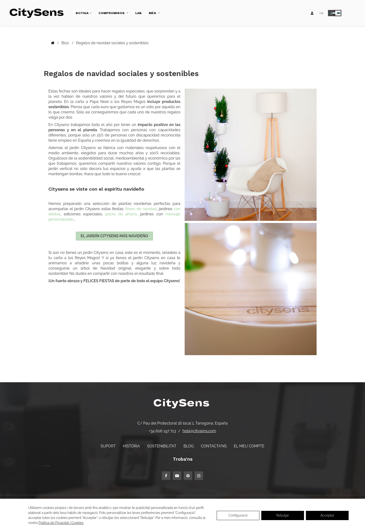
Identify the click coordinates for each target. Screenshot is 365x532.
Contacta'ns (214, 446)
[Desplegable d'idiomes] (321, 13)
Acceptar (327, 515)
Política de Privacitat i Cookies (60, 523)
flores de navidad (140, 209)
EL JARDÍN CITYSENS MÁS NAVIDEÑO (114, 236)
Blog (188, 446)
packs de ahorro (121, 214)
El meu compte (249, 446)
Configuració (238, 515)
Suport (108, 446)
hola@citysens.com (199, 431)
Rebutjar (282, 515)
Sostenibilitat (161, 446)
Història (131, 446)
